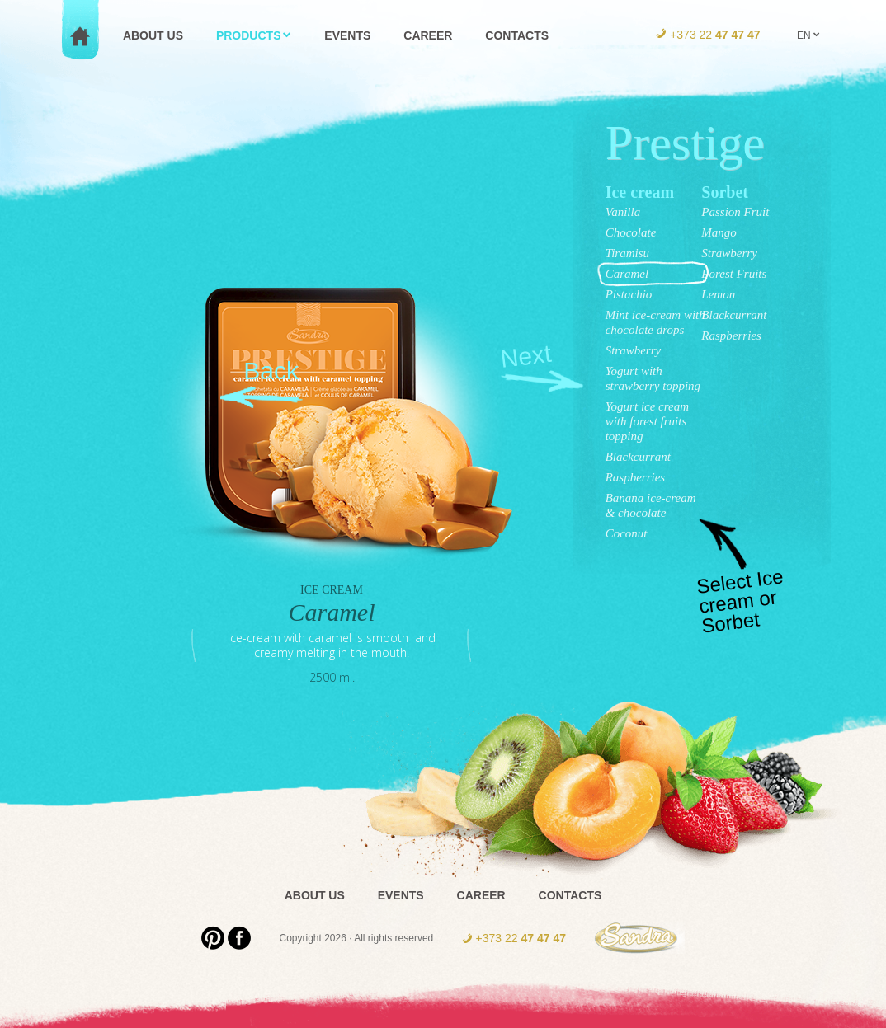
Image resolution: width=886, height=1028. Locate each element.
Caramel (627, 273)
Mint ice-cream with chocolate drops (655, 322)
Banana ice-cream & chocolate (651, 505)
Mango (719, 232)
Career (481, 895)
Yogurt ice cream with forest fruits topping (647, 421)
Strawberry (634, 350)
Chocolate (631, 232)
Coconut (627, 533)
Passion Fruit (735, 211)
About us (315, 895)
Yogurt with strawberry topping (653, 378)
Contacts (570, 895)
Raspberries (636, 477)
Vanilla (623, 211)
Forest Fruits (733, 273)
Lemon (718, 294)
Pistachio (629, 294)
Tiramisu (627, 253)
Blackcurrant (638, 456)
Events (401, 895)
